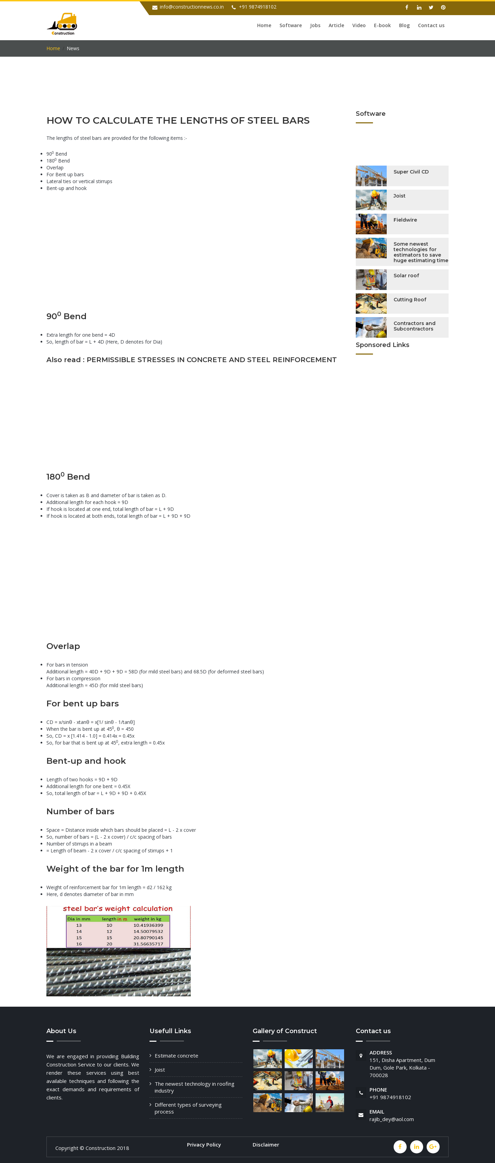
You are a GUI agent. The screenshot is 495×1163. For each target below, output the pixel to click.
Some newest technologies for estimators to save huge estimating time (421, 250)
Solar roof (406, 274)
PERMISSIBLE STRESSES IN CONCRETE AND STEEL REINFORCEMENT (212, 359)
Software (290, 25)
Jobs (315, 25)
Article (336, 25)
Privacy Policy (204, 1143)
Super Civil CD (411, 171)
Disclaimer (266, 1143)
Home (264, 25)
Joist (400, 195)
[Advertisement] (171, 91)
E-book (382, 25)
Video (359, 25)
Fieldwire (405, 219)
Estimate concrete (176, 1054)
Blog (404, 25)
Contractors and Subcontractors (415, 325)
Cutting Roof (410, 298)
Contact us (431, 25)
